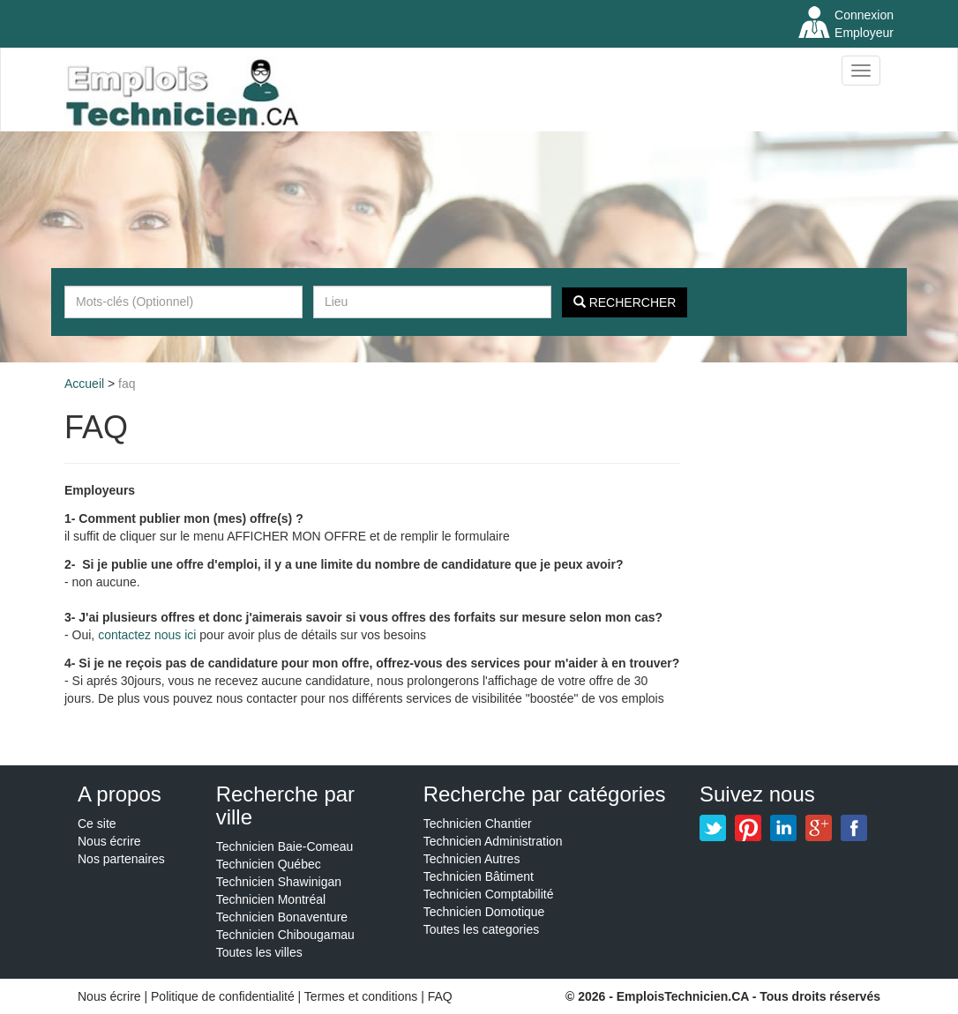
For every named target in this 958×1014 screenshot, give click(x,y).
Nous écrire (109, 841)
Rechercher (625, 302)
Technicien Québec (268, 864)
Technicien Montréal (271, 899)
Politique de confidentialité (223, 996)
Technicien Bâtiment (478, 876)
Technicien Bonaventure (282, 917)
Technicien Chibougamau (285, 935)
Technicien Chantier (477, 823)
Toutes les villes (259, 952)
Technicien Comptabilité (488, 894)
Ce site (97, 823)
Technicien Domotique (484, 912)
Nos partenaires (121, 859)
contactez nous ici (147, 635)
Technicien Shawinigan (278, 882)
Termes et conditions (362, 996)
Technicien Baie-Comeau (285, 846)
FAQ (126, 384)
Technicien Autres (471, 859)
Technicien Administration (493, 841)
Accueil (84, 384)
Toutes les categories (481, 929)
